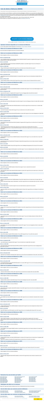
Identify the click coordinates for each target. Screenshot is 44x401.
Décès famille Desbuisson (19, 379)
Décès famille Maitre (18, 378)
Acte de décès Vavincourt (4, 391)
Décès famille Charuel (3, 376)
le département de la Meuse (4, 15)
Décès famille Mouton (3, 378)
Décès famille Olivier (32, 380)
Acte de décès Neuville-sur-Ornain (34, 391)
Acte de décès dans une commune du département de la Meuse (16, 393)
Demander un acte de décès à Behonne (22, 38)
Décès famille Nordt (18, 381)
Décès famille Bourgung (4, 381)
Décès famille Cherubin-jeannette (20, 376)
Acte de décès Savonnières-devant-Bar (35, 390)
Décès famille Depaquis (18, 377)
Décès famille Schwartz (18, 380)
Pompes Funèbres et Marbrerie (26, 46)
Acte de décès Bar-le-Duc (18, 390)
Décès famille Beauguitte (4, 380)
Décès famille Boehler (32, 377)
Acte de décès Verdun (3, 395)
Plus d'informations (7, 399)
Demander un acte (22, 3)
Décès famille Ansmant (32, 379)
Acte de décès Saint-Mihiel (19, 395)
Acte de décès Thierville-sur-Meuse (34, 395)
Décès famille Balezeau (32, 381)
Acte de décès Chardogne (19, 391)
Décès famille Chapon (3, 377)
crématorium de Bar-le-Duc (26, 18)
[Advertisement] (22, 28)
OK (37, 398)
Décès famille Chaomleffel (33, 376)
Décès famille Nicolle (32, 378)
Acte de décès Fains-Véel (4, 390)
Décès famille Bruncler (3, 379)
